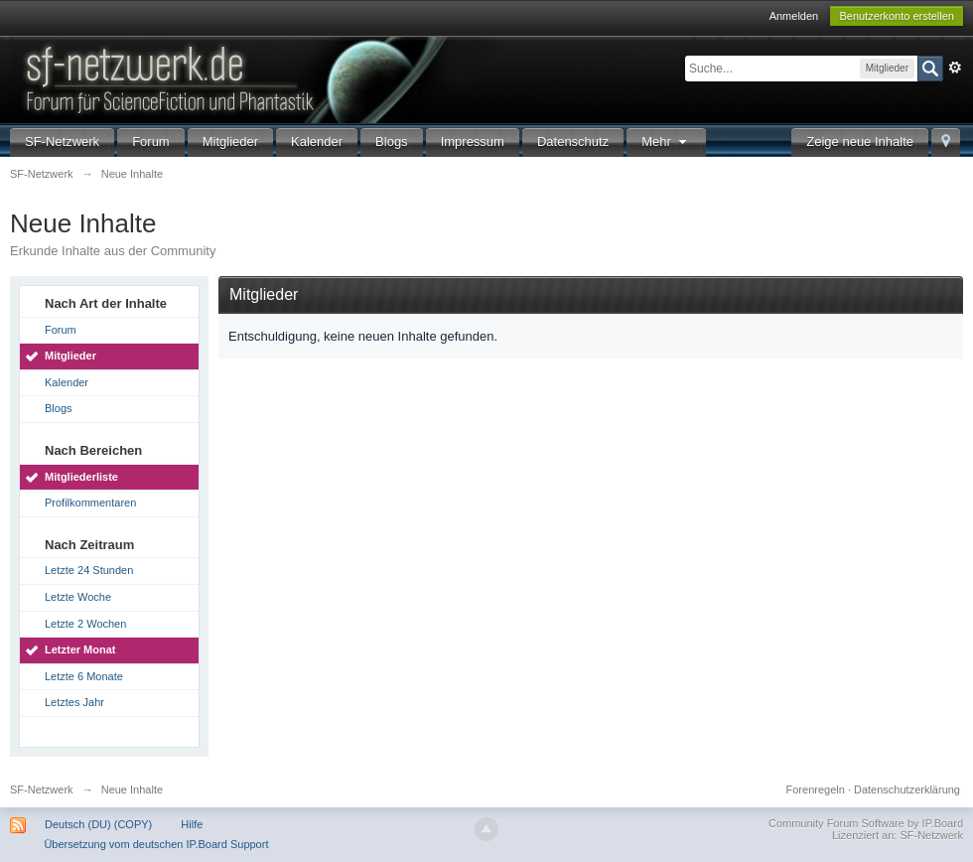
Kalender (317, 141)
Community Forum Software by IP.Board (865, 823)
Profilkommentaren (90, 502)
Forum (151, 141)
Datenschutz (573, 141)
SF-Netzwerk (62, 141)
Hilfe (192, 824)
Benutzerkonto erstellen (896, 16)
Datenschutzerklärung (907, 789)
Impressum (472, 141)
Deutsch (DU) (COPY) (98, 824)
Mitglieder (230, 141)
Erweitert (955, 67)
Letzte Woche (78, 597)
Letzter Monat (80, 649)
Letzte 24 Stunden (89, 570)
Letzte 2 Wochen (85, 624)
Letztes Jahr (74, 702)
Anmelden (794, 16)
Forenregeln (815, 789)
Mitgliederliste (81, 477)
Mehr (666, 141)
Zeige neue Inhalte (859, 141)
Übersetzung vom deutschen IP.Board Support (156, 844)
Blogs (391, 141)
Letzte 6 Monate (84, 676)
